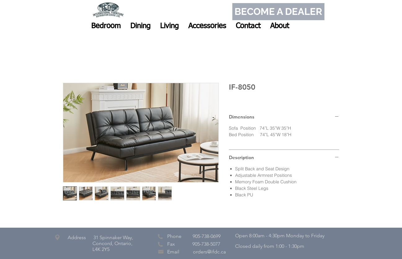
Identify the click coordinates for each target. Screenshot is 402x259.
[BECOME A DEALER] (278, 11)
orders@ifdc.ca (209, 252)
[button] (106, 26)
